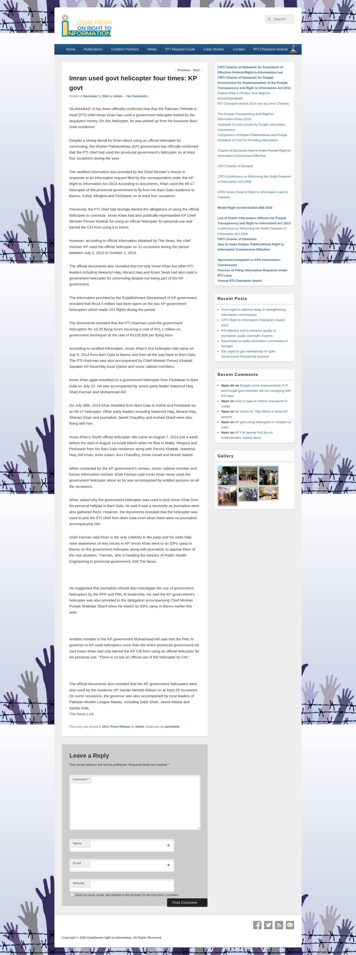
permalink (172, 726)
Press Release (120, 726)
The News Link (81, 714)
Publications (93, 49)
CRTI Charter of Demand (235, 166)
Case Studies (214, 49)
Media (152, 49)
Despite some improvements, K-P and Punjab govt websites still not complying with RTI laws (256, 391)
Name (77, 843)
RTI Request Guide (180, 49)
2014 (105, 726)
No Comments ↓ (138, 96)
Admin (117, 96)
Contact (239, 49)
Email (77, 863)
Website (79, 883)
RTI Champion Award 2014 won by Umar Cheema (253, 103)
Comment (81, 779)
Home (70, 49)
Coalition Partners (125, 49)
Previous (182, 70)
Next (198, 70)
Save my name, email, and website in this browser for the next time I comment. (127, 895)
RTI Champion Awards (272, 49)
